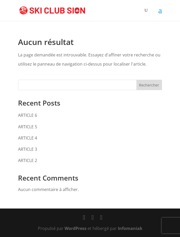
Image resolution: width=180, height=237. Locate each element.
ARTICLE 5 (27, 127)
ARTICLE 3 (27, 149)
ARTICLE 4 (27, 138)
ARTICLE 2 (27, 160)
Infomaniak (130, 228)
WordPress (75, 228)
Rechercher (149, 85)
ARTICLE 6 (27, 115)
